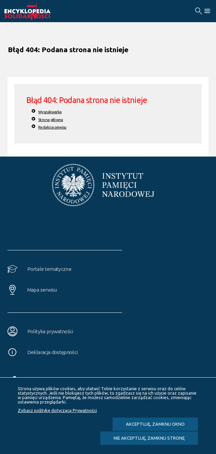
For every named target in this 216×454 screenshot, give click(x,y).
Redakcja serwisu (52, 127)
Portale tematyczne (49, 269)
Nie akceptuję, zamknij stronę (149, 438)
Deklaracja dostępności (52, 352)
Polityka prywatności (50, 331)
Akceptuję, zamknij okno (155, 424)
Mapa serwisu (42, 290)
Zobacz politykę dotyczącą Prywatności (57, 410)
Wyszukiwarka (49, 111)
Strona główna (50, 119)
